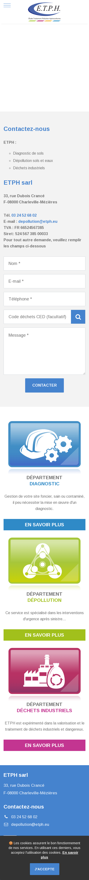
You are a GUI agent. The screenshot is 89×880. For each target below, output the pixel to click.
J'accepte (45, 869)
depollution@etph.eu (37, 221)
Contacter (44, 385)
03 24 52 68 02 (24, 215)
